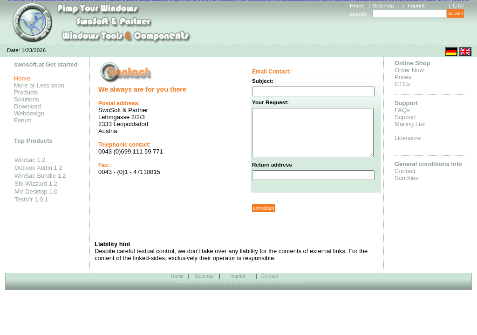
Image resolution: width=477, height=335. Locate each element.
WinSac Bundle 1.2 (40, 175)
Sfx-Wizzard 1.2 (35, 183)
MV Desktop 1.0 (36, 191)
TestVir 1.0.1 (31, 199)
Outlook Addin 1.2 (38, 167)
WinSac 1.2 (29, 159)
